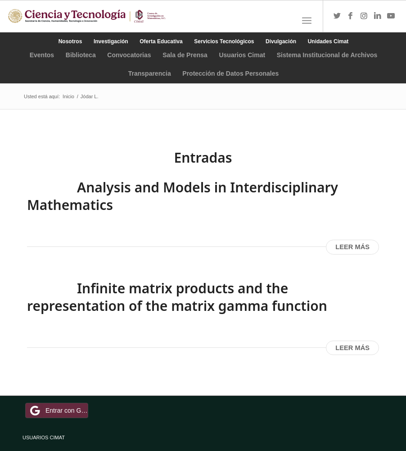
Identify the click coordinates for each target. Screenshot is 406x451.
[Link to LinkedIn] (377, 16)
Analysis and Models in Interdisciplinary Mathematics (182, 196)
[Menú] (306, 21)
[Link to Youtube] (391, 16)
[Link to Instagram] (364, 16)
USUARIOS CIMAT (44, 437)
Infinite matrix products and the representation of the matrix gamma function (177, 297)
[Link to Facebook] (350, 16)
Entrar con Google (58, 410)
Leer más (352, 247)
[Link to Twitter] (337, 16)
